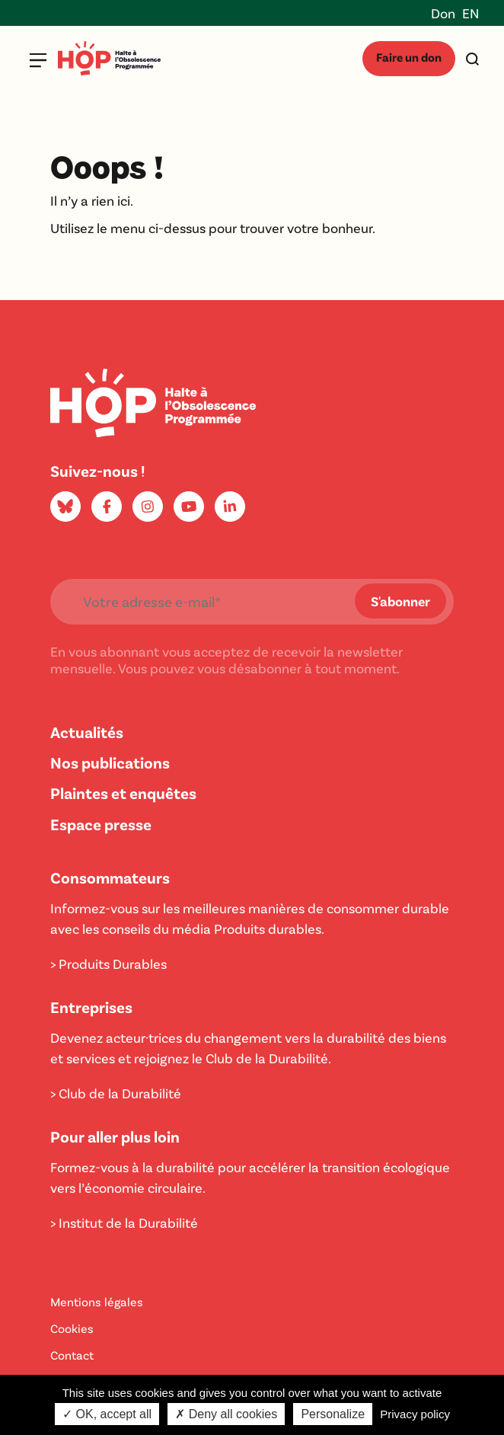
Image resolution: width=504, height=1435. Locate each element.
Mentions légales (96, 1301)
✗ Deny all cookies (226, 1414)
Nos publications (110, 762)
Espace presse (101, 823)
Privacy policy (415, 1414)
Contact (72, 1354)
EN (470, 13)
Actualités (86, 731)
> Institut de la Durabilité (124, 1222)
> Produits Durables (108, 963)
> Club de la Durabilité (115, 1093)
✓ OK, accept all (107, 1414)
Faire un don (409, 57)
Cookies (72, 1328)
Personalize (333, 1414)
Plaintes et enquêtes (123, 792)
